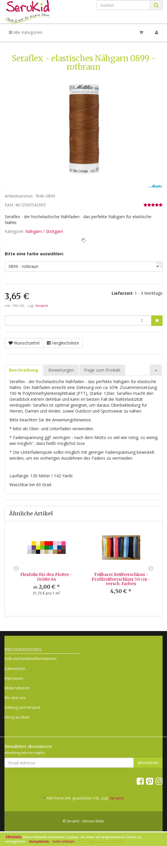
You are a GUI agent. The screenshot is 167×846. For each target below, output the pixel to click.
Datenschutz (14, 668)
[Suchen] (123, 5)
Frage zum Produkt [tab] (102, 370)
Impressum (13, 678)
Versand (41, 306)
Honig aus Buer (17, 717)
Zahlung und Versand (22, 707)
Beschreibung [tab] (23, 370)
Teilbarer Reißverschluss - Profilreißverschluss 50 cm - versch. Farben (121, 579)
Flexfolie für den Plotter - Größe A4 (46, 577)
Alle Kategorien (25, 32)
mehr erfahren (63, 842)
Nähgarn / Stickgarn (44, 231)
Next (151, 569)
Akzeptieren (39, 842)
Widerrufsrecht (16, 688)
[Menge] (78, 320)
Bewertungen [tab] (61, 370)
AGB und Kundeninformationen (30, 658)
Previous (16, 569)
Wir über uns (15, 697)
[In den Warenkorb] (157, 320)
